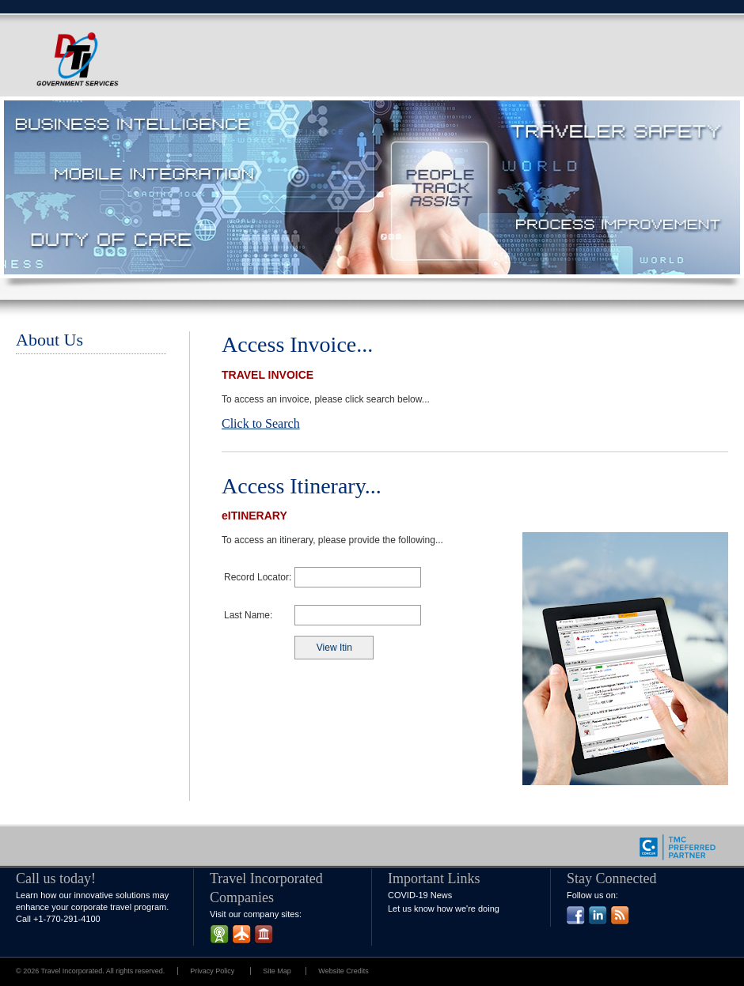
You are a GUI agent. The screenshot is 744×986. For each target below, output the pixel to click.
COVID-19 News (420, 895)
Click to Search (261, 423)
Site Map (278, 971)
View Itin (334, 647)
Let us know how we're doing (443, 908)
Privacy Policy (212, 971)
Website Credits (343, 971)
